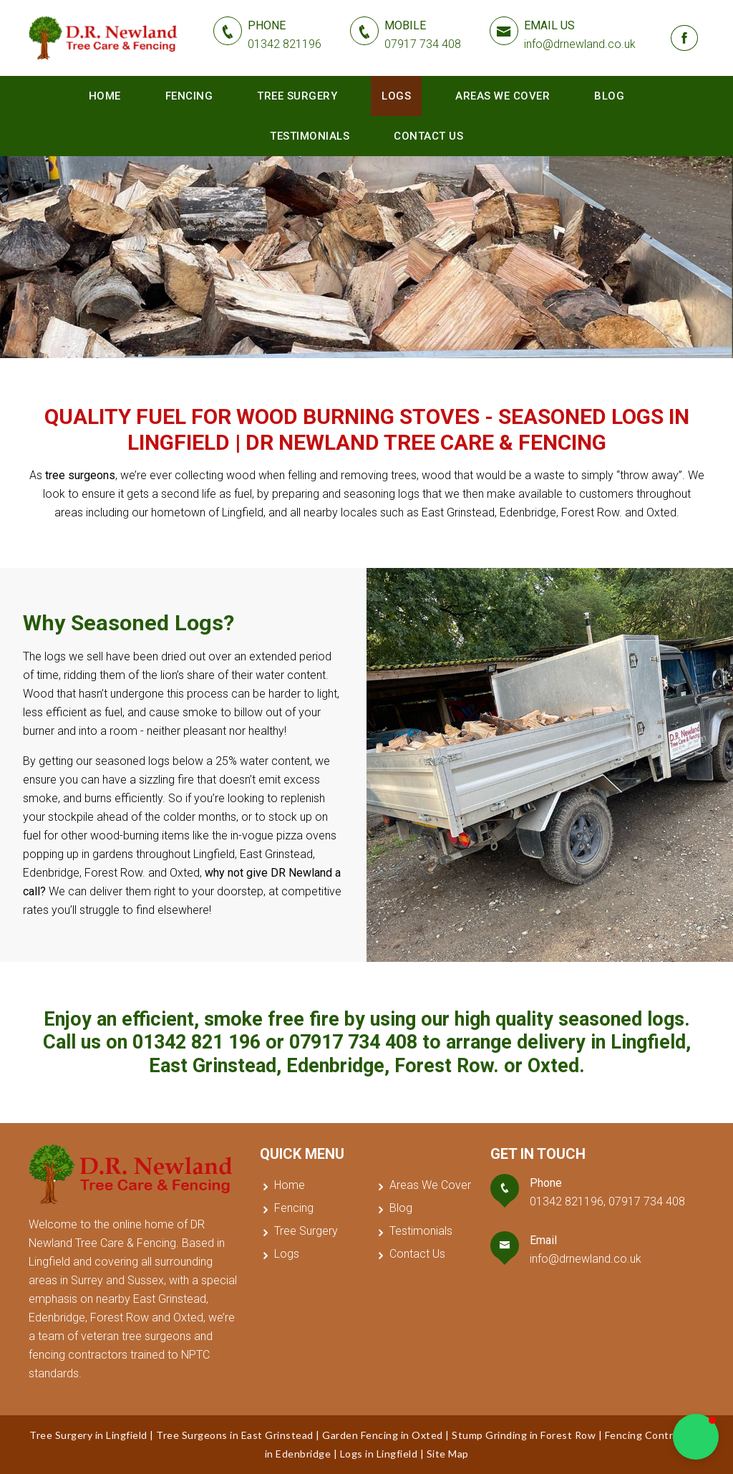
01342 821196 (566, 1201)
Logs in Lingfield (379, 1453)
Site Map (448, 1453)
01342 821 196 (196, 1042)
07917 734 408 (353, 1042)
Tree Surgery (297, 96)
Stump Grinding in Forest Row (524, 1435)
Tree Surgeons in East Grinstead (235, 1435)
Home (105, 96)
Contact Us (428, 136)
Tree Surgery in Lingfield (88, 1435)
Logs (396, 96)
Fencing (189, 96)
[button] (696, 1437)
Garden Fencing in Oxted (382, 1435)
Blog (609, 96)
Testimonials (309, 136)
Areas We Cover (502, 96)
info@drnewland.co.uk (585, 1259)
